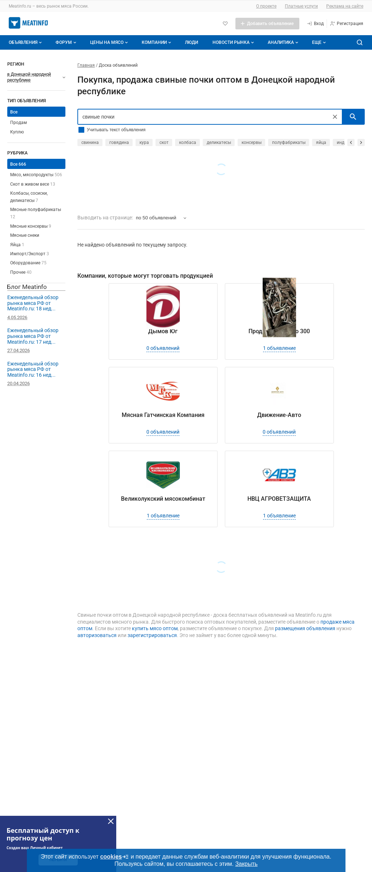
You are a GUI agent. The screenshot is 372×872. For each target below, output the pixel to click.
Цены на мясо (109, 42)
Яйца (17, 244)
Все (13, 112)
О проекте (266, 6)
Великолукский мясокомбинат (163, 498)
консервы (252, 142)
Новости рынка (234, 42)
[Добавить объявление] (267, 23)
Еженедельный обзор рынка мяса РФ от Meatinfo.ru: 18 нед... (32, 302)
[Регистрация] (346, 23)
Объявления (26, 42)
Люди (191, 42)
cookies (114, 856)
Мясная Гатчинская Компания (163, 415)
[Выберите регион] (36, 77)
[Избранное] (225, 23)
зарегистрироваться (152, 635)
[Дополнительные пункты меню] (318, 42)
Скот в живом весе (32, 184)
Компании (157, 42)
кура (144, 142)
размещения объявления (305, 628)
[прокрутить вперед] (361, 142)
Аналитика (284, 42)
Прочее (21, 272)
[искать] (353, 116)
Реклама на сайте (344, 6)
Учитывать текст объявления (116, 129)
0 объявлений (162, 348)
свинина (90, 142)
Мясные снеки (24, 235)
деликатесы (219, 142)
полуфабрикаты (289, 142)
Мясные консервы (30, 226)
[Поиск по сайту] (359, 42)
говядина (119, 142)
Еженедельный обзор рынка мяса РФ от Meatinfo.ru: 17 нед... (32, 335)
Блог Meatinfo (27, 286)
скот (164, 142)
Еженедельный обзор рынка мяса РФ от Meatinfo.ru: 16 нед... (32, 369)
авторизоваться (97, 635)
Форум (67, 42)
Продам (18, 122)
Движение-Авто (279, 415)
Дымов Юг (163, 331)
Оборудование (28, 262)
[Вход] (315, 23)
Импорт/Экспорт (29, 253)
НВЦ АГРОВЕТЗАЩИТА (279, 498)
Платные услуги (301, 6)
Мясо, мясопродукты (36, 174)
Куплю (17, 132)
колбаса (187, 142)
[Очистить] (335, 116)
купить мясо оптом (155, 628)
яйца (321, 142)
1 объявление (279, 348)
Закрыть (246, 864)
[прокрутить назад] (351, 142)
